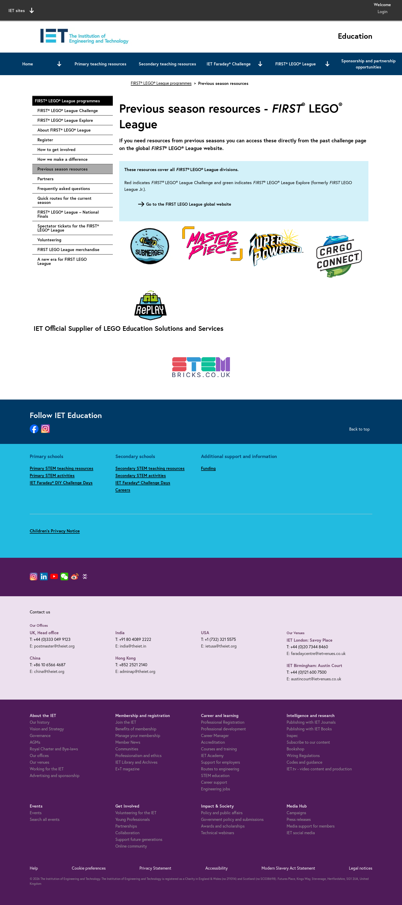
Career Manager (215, 735)
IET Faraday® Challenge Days (142, 482)
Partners (72, 179)
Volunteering (72, 240)
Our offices (39, 755)
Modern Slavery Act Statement (288, 868)
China (35, 658)
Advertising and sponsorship (54, 775)
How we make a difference (72, 159)
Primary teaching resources (100, 63)
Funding (208, 468)
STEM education (215, 775)
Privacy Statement (155, 868)
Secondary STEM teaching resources (150, 468)
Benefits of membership (135, 728)
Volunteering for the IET (135, 812)
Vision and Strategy (47, 728)
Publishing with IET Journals (311, 722)
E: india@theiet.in (130, 646)
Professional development (223, 728)
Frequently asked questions (72, 188)
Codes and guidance (304, 762)
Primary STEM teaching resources (61, 468)
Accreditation (213, 742)
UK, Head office (44, 632)
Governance (40, 735)
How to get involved (72, 149)
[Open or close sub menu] (59, 64)
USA (205, 632)
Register (72, 140)
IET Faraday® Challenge (229, 63)
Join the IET (125, 722)
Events (36, 812)
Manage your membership (137, 735)
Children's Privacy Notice (55, 531)
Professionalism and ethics (138, 755)
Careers (122, 489)
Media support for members (311, 826)
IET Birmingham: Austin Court (314, 665)
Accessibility (216, 868)
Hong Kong (125, 658)
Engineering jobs (215, 788)
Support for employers (220, 762)
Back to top (359, 429)
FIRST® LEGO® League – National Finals (72, 214)
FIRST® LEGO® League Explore (72, 120)
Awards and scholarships (223, 826)
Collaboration (127, 832)
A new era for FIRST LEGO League (72, 261)
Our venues (39, 762)
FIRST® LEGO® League (295, 63)
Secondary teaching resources (167, 63)
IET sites (21, 10)
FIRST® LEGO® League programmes (71, 101)
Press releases (299, 819)
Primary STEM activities (52, 475)
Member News (127, 742)
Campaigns (296, 812)
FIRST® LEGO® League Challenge (72, 110)
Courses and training (219, 748)
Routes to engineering (220, 768)
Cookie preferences (89, 868)
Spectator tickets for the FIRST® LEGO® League (72, 228)
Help (34, 868)
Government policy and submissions (232, 819)
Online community (131, 846)
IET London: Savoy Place (310, 640)
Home (27, 63)
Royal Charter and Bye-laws (54, 748)
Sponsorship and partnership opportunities (368, 63)
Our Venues (296, 633)
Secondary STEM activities (140, 475)
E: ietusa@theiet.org (219, 646)
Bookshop (295, 748)
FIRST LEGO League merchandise (72, 249)
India (120, 632)
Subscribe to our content (308, 742)
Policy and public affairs (222, 812)
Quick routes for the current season (72, 200)
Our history (39, 722)
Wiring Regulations (303, 755)
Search (253, 9)
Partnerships (126, 826)
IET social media (301, 832)
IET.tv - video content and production (319, 768)
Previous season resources (62, 169)
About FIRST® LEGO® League (72, 130)
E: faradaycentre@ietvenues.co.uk (316, 653)
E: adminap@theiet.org (135, 671)
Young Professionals (132, 819)
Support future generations (138, 839)
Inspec (292, 735)
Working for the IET (47, 768)
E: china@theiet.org (47, 671)
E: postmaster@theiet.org (52, 646)
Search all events (44, 819)
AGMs (35, 742)
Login (382, 11)
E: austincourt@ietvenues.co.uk (314, 678)
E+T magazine (127, 768)
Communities (126, 748)
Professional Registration (222, 722)
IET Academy (212, 755)
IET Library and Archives (136, 762)
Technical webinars (217, 832)
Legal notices (360, 868)
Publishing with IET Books (309, 728)
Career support (214, 782)
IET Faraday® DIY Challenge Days (61, 482)
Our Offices (39, 625)
